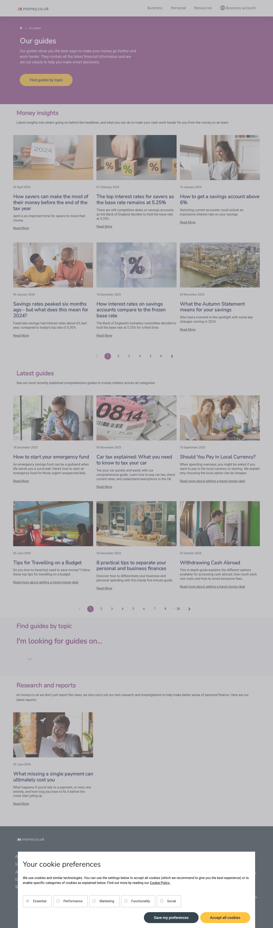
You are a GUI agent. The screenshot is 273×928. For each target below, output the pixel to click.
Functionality (137, 901)
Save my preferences (171, 917)
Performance (70, 901)
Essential (36, 901)
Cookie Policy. (160, 883)
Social (168, 901)
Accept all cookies (225, 917)
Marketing (103, 901)
